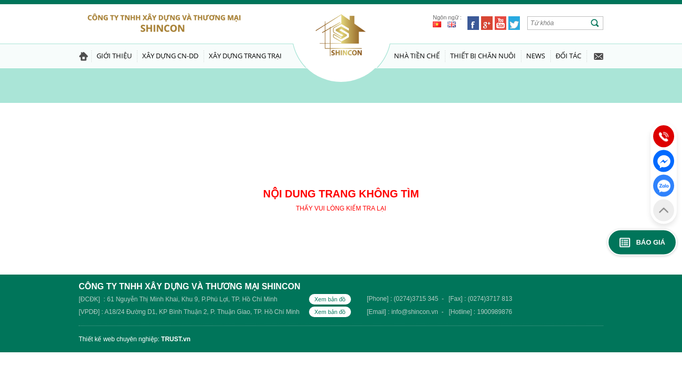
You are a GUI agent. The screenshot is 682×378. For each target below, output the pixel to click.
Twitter (514, 23)
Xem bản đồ (330, 299)
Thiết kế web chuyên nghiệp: (119, 339)
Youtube (500, 23)
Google (487, 23)
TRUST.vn (175, 339)
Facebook (473, 23)
